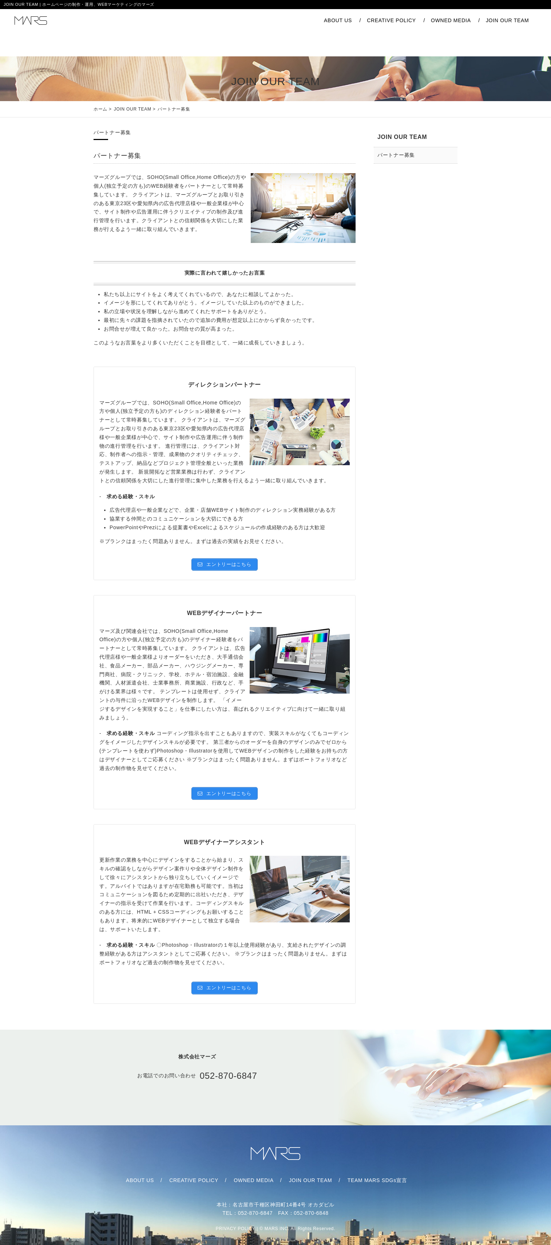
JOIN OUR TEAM (460, 22)
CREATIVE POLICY (344, 22)
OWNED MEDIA (404, 22)
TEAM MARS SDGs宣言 (370, 1170)
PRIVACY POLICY (235, 1221)
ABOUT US (291, 22)
